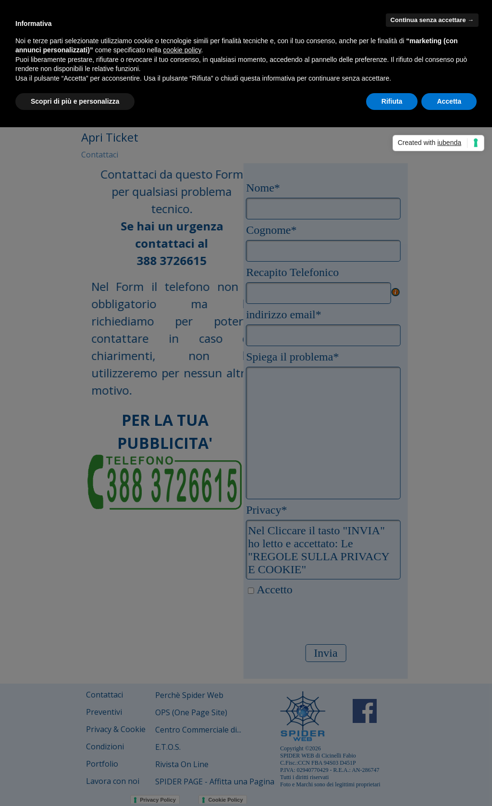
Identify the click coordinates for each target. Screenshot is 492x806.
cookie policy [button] (182, 50)
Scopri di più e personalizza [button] (75, 101)
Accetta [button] (449, 101)
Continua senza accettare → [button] (432, 20)
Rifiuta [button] (392, 101)
